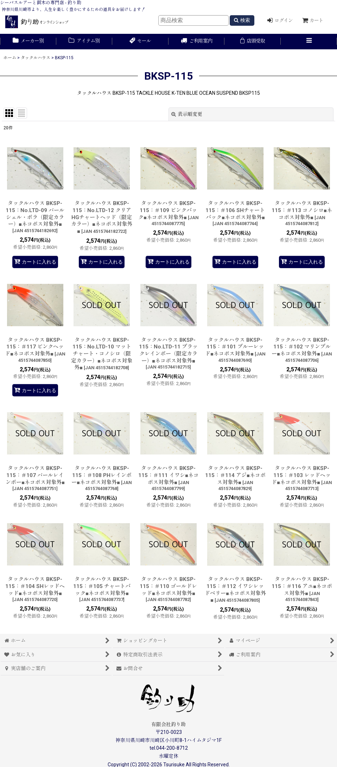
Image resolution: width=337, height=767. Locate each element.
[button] (309, 41)
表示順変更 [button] (186, 114)
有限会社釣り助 (168, 724)
